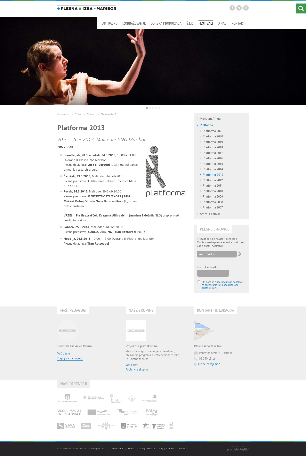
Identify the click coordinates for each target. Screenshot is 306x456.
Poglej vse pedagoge (70, 358)
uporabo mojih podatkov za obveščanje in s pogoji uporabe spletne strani (222, 285)
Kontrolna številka (207, 267)
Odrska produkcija (166, 23)
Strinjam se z (222, 285)
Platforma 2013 (108, 114)
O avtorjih (182, 448)
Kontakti (238, 23)
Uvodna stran (63, 114)
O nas (222, 23)
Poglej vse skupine (137, 370)
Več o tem (63, 354)
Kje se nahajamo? (209, 364)
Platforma (91, 114)
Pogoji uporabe (166, 448)
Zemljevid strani (147, 448)
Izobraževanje (134, 23)
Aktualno (109, 23)
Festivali (205, 23)
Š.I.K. (190, 23)
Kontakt (131, 448)
